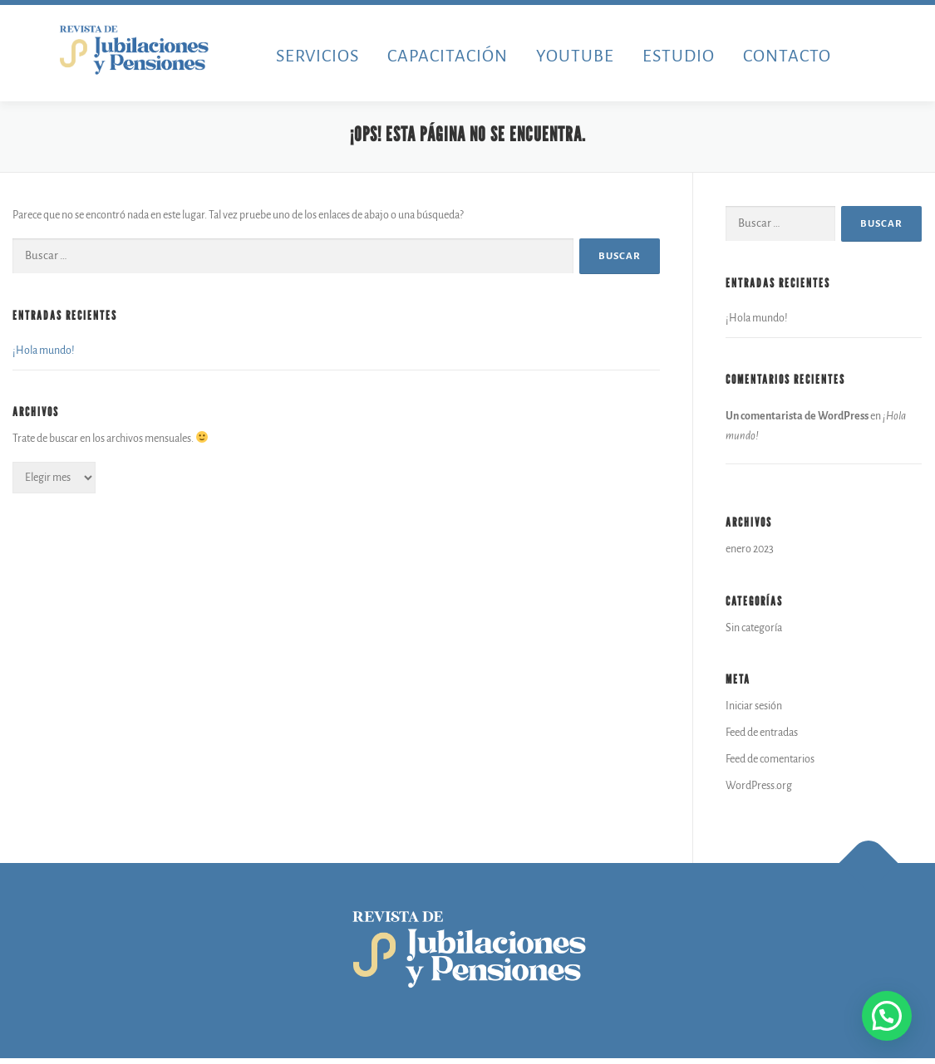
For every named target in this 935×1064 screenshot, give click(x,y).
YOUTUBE (575, 56)
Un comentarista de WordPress (797, 417)
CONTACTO (787, 56)
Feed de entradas (762, 733)
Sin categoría (754, 629)
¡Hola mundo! (43, 351)
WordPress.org (759, 786)
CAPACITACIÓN (447, 56)
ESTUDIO (678, 56)
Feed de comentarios (770, 760)
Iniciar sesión (754, 707)
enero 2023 (750, 550)
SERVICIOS (317, 56)
